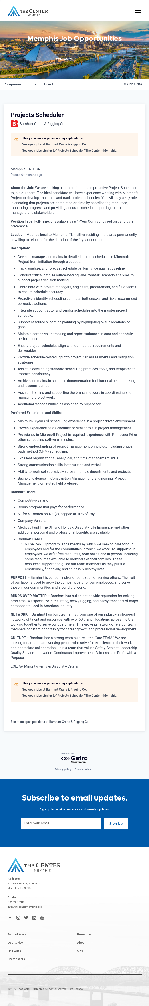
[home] (28, 10)
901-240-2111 (16, 902)
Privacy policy (63, 769)
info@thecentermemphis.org (25, 907)
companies (13, 84)
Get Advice (15, 943)
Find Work (14, 951)
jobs (32, 84)
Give (80, 951)
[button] (137, 10)
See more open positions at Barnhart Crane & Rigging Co (50, 722)
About (81, 943)
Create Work (16, 959)
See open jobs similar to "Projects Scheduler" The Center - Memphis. (69, 150)
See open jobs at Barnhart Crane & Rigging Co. (54, 144)
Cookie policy (83, 769)
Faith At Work (17, 934)
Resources (84, 934)
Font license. (75, 989)
